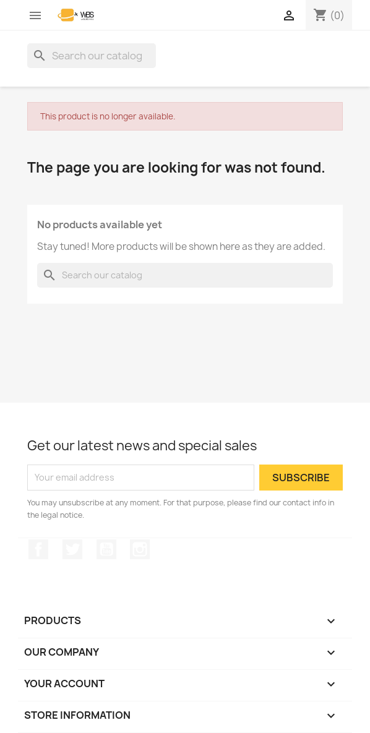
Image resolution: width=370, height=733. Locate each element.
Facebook (38, 549)
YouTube (106, 549)
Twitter (72, 549)
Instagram (140, 549)
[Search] (91, 55)
